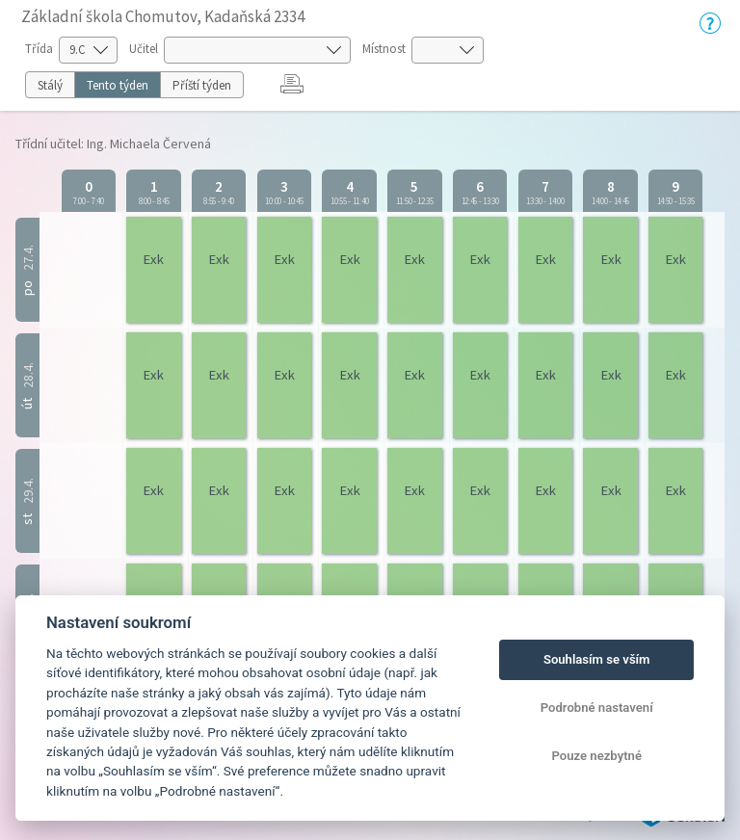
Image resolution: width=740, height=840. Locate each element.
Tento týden (117, 85)
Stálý (50, 85)
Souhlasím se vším (596, 659)
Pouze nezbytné (596, 755)
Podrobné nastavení (597, 707)
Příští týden (201, 85)
